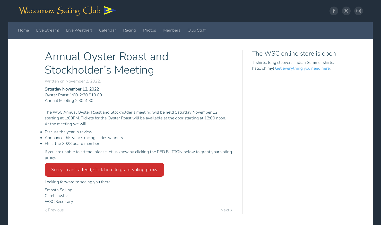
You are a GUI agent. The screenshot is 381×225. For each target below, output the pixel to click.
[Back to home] (68, 11)
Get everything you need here (302, 68)
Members (171, 30)
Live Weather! (79, 30)
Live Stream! (47, 30)
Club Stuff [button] (197, 30)
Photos (149, 30)
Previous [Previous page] (54, 210)
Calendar (107, 30)
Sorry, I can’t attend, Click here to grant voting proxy (104, 170)
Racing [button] (129, 30)
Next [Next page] (226, 210)
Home (23, 30)
